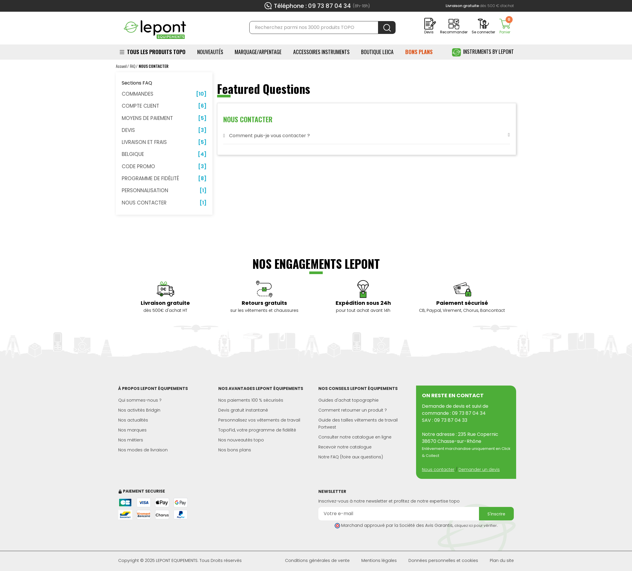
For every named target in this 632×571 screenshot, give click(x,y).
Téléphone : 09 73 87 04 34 (312, 6)
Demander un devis (479, 469)
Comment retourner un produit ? (352, 410)
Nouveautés (210, 52)
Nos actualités (133, 420)
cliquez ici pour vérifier (475, 525)
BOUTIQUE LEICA (377, 52)
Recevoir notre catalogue (345, 447)
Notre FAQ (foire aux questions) (350, 457)
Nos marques (132, 430)
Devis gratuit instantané (243, 410)
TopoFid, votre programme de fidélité (257, 430)
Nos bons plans (234, 450)
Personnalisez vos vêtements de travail (259, 420)
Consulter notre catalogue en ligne (354, 437)
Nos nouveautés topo (241, 440)
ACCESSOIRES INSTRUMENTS (321, 52)
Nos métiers (130, 440)
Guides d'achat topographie (348, 400)
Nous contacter (438, 469)
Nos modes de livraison (143, 450)
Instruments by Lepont (483, 52)
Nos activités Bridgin (139, 410)
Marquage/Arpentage (258, 52)
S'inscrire (496, 514)
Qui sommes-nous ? (140, 400)
